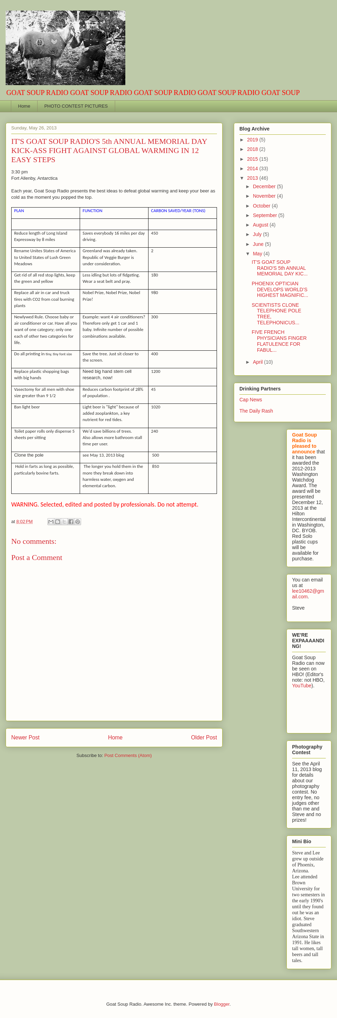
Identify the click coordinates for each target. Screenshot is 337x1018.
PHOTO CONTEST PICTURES (76, 106)
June (259, 244)
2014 (253, 168)
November (265, 196)
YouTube (301, 685)
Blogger (222, 1004)
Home (24, 106)
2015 (253, 159)
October (262, 206)
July (258, 234)
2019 (253, 139)
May (258, 253)
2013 (253, 178)
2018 (253, 149)
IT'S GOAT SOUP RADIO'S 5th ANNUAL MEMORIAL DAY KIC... (280, 268)
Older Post (204, 737)
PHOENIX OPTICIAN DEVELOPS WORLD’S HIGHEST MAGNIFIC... (280, 289)
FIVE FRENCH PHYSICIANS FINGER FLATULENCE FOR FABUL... (279, 340)
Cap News (250, 399)
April (258, 362)
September (265, 215)
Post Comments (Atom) (128, 755)
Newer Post (25, 737)
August (261, 225)
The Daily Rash (256, 411)
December (265, 186)
